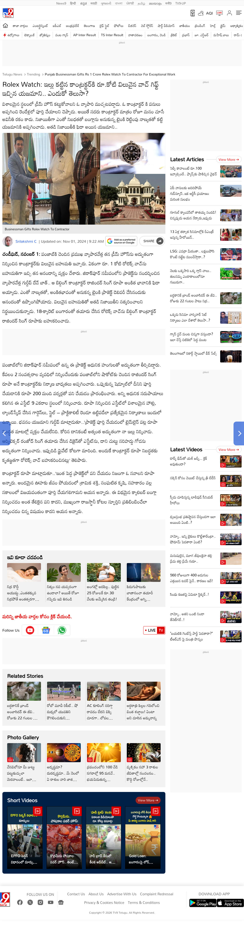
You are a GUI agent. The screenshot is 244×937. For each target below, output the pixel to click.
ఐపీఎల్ (57, 25)
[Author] (7, 241)
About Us (96, 894)
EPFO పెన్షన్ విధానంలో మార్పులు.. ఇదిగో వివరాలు (24, 859)
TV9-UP (180, 2)
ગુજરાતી (106, 2)
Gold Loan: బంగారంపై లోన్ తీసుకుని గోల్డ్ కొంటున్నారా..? (139, 859)
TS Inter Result (112, 35)
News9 (61, 2)
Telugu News (12, 74)
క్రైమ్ (222, 25)
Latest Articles (187, 159)
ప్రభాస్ (186, 35)
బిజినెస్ (132, 25)
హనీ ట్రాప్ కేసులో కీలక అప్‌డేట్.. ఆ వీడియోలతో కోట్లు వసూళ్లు (101, 859)
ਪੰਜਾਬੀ (130, 2)
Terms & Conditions (144, 902)
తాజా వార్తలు (20, 25)
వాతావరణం (135, 35)
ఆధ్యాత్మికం (236, 25)
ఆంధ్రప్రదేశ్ (72, 25)
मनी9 (168, 2)
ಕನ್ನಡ (83, 2)
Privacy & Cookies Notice (104, 902)
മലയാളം (155, 2)
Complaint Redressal (156, 894)
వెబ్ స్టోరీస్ (147, 25)
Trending (33, 74)
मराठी (94, 2)
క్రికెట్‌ (174, 35)
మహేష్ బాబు (221, 35)
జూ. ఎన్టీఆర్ (201, 35)
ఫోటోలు (119, 25)
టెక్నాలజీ (30, 35)
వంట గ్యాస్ (61, 35)
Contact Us (76, 894)
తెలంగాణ (89, 25)
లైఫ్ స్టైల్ (104, 25)
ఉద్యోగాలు (14, 35)
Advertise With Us (122, 894)
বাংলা (118, 2)
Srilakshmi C (26, 241)
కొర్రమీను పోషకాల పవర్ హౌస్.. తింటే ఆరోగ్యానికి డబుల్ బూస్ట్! (62, 859)
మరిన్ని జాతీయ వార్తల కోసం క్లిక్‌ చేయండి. (37, 616)
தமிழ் (141, 2)
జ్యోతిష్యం (45, 35)
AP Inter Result (84, 35)
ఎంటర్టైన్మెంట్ (40, 25)
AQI (209, 13)
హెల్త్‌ (213, 25)
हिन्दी (73, 2)
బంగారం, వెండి (156, 35)
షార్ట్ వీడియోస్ (166, 25)
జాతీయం (184, 25)
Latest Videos (186, 449)
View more (148, 800)
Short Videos (22, 800)
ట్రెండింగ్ (200, 25)
